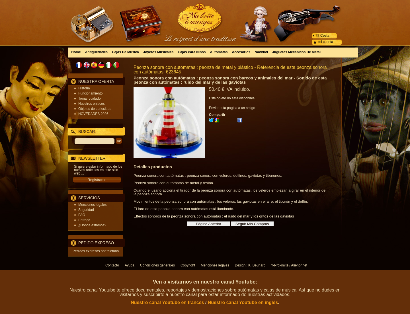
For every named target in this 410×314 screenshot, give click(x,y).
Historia (84, 88)
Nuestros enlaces (91, 104)
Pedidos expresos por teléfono (96, 251)
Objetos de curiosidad (94, 109)
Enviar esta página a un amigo (232, 108)
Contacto (112, 265)
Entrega (84, 220)
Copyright (188, 265)
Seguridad (86, 210)
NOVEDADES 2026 (93, 114)
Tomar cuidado (89, 98)
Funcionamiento (90, 93)
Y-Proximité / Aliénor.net (289, 265)
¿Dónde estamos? (92, 225)
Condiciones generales (157, 265)
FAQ (81, 215)
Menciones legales (92, 205)
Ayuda (129, 265)
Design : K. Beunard (250, 265)
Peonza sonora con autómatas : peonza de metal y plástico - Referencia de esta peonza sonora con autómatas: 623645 (230, 69)
